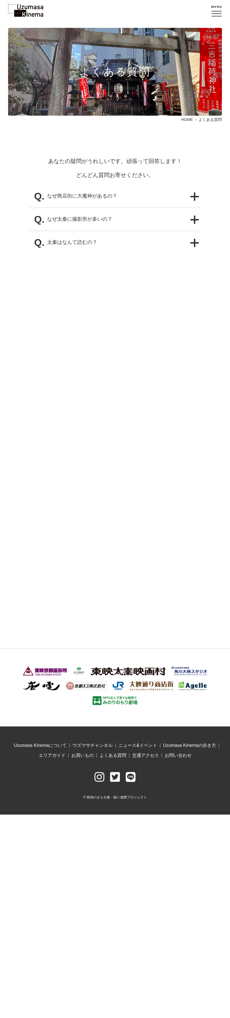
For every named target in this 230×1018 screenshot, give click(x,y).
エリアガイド (52, 755)
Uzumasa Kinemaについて (40, 745)
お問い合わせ (178, 755)
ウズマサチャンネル (92, 745)
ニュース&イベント (137, 745)
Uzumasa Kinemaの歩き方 (189, 745)
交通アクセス (145, 755)
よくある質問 (113, 755)
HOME (187, 119)
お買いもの (82, 755)
